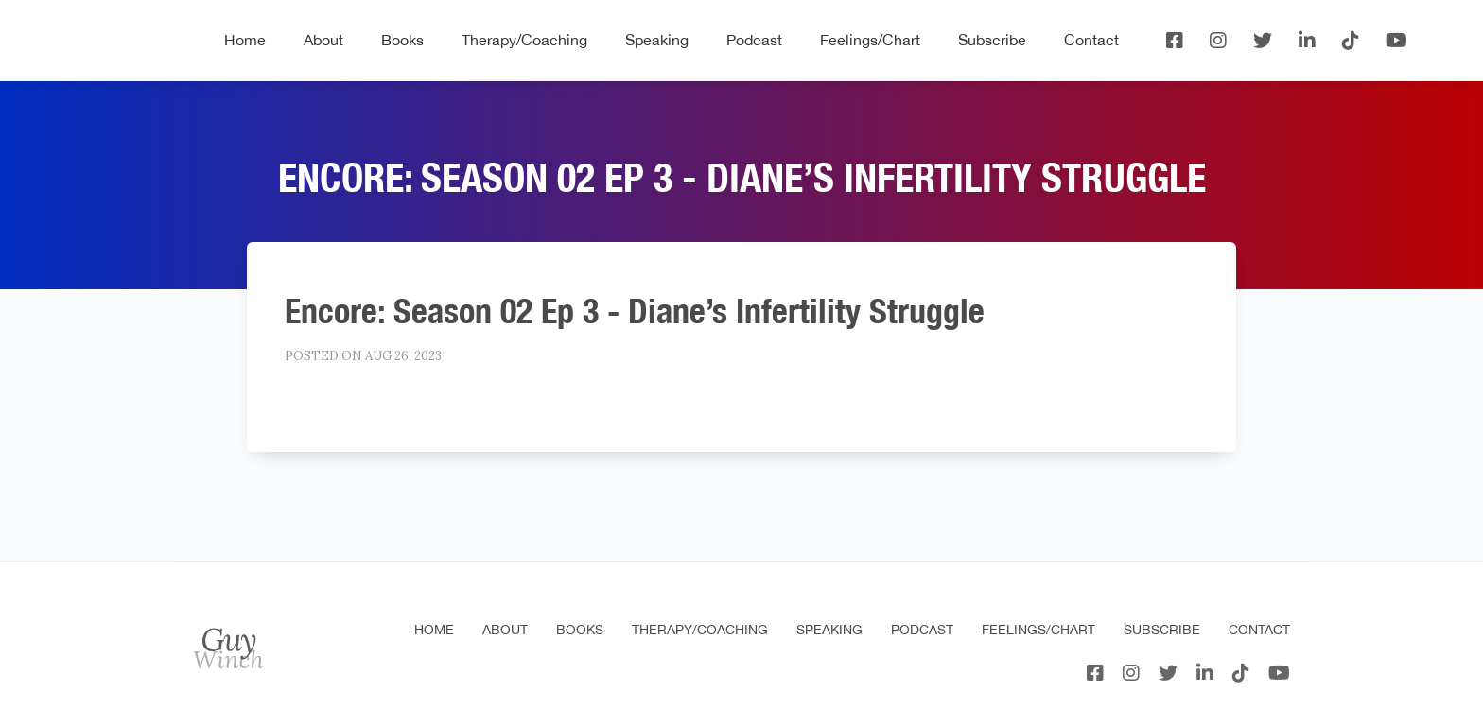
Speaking (657, 39)
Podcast (754, 39)
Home (245, 39)
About (323, 39)
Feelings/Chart (870, 39)
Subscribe (992, 39)
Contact (1091, 39)
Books (402, 39)
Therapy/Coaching (524, 39)
